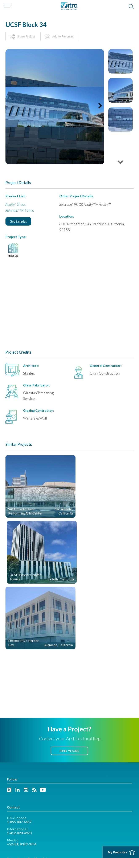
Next (98, 111)
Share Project (26, 36)
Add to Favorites (63, 36)
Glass (15, 204)
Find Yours (69, 672)
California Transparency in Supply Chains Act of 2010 (36, 831)
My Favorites (117, 852)
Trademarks (14, 823)
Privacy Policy (33, 823)
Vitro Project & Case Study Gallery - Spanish (36, 808)
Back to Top (69, 845)
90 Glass (19, 210)
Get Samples (18, 221)
